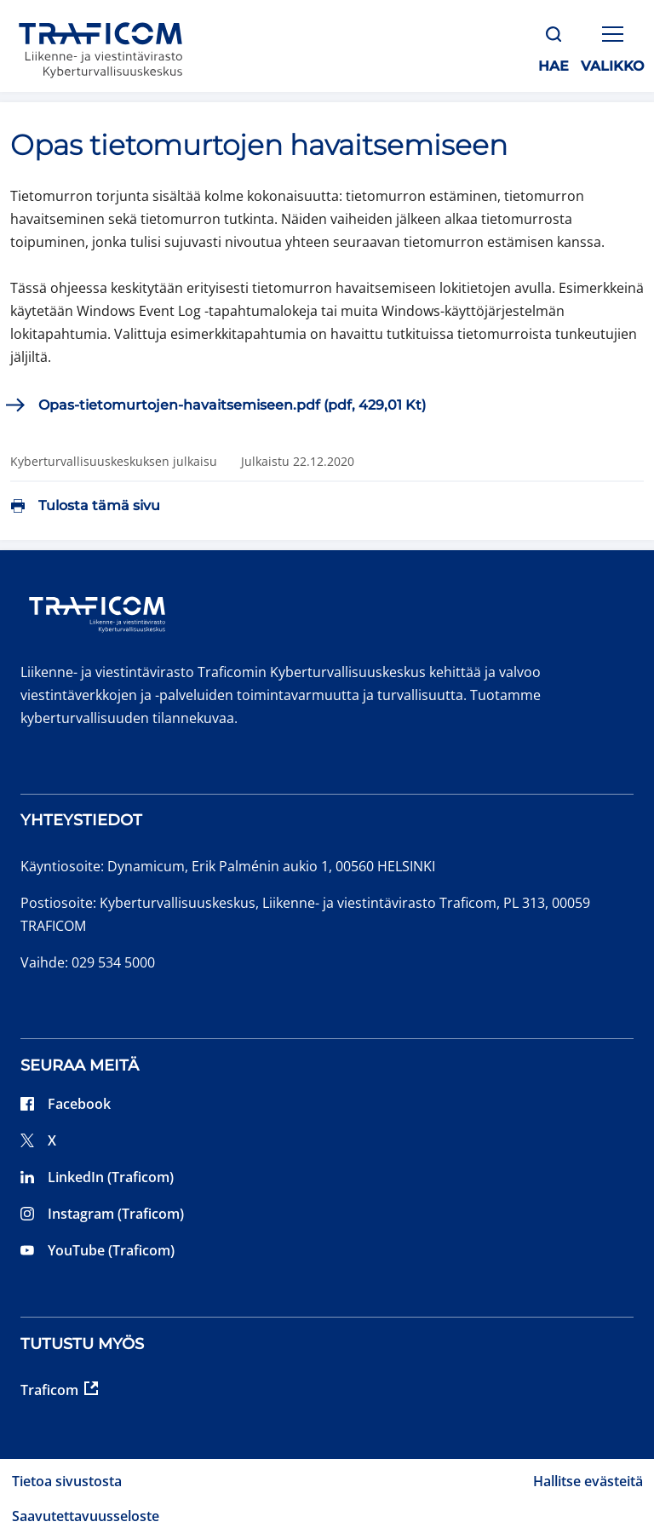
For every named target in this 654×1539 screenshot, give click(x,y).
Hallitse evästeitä (588, 1481)
